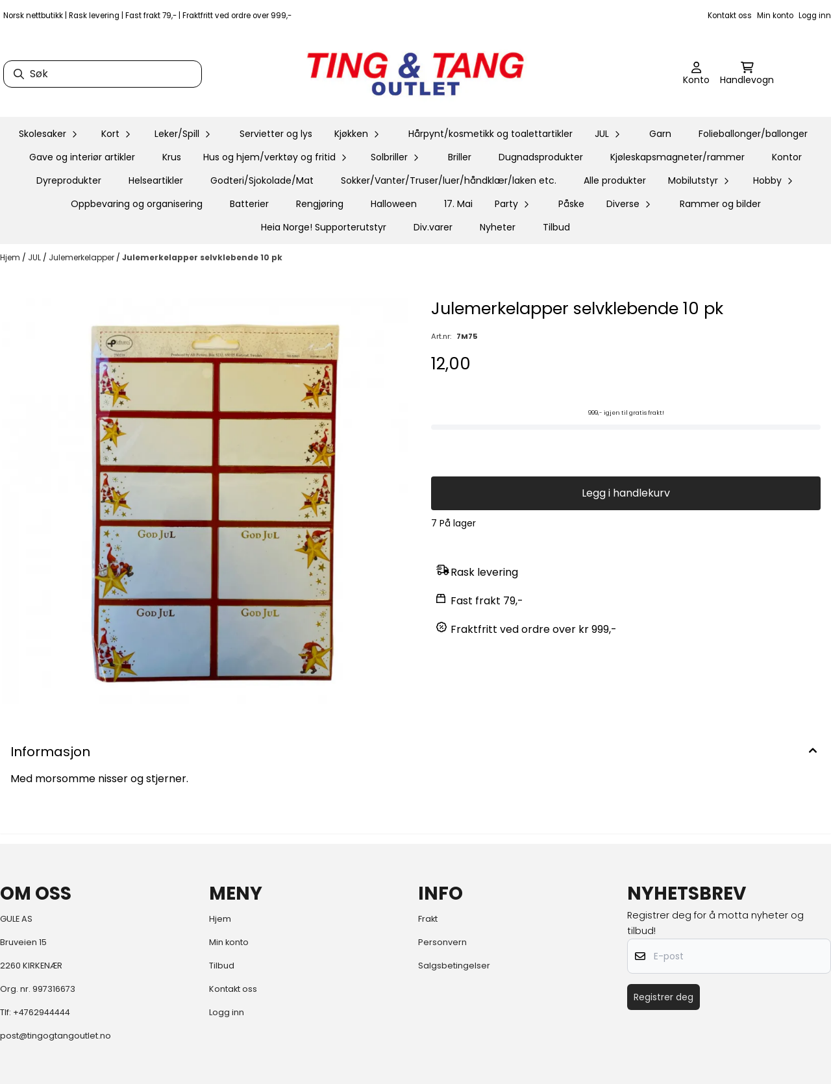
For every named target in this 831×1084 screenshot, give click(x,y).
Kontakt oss (730, 15)
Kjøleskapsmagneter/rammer (677, 157)
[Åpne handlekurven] (747, 74)
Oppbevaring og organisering (137, 203)
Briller (459, 157)
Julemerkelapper (82, 257)
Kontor (787, 157)
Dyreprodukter (68, 180)
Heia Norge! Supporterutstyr (323, 227)
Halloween (394, 203)
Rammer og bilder (720, 203)
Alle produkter (615, 180)
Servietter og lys (276, 133)
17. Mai (458, 203)
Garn (660, 133)
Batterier (249, 203)
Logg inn (815, 15)
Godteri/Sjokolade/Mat (262, 180)
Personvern (442, 942)
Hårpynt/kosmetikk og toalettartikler (490, 133)
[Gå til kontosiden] (696, 74)
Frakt (428, 918)
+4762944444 (41, 1012)
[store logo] (415, 74)
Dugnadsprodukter (541, 157)
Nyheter (497, 227)
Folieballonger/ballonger (753, 133)
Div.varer (433, 227)
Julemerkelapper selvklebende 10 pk (202, 257)
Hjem (11, 257)
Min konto (775, 15)
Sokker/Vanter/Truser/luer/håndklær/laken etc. (448, 180)
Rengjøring (319, 203)
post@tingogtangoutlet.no (55, 1035)
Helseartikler (156, 180)
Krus (171, 157)
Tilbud (556, 227)
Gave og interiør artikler (82, 157)
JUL (35, 257)
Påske (571, 203)
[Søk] (102, 74)
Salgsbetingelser (454, 965)
